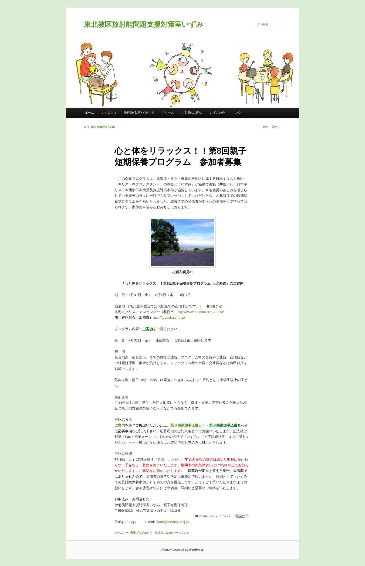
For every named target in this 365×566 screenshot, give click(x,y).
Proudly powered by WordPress (182, 549)
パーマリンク (180, 532)
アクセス (168, 112)
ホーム (89, 112)
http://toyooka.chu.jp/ (169, 317)
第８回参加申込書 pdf (187, 425)
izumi (168, 532)
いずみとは (109, 112)
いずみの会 (217, 112)
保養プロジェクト (141, 532)
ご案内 (120, 425)
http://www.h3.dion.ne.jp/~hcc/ (200, 312)
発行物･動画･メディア (139, 112)
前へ (263, 126)
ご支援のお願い (191, 112)
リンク (236, 112)
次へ (276, 126)
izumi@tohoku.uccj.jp (172, 522)
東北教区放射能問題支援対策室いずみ (143, 24)
